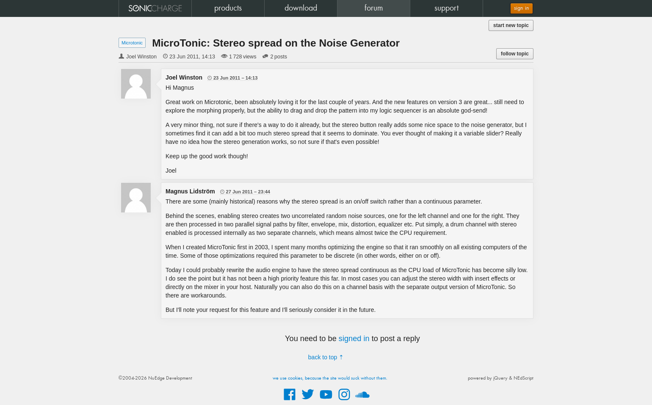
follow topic (515, 54)
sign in (521, 8)
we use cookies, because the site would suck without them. (330, 378)
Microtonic (132, 42)
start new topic (511, 25)
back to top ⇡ (326, 357)
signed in (354, 338)
